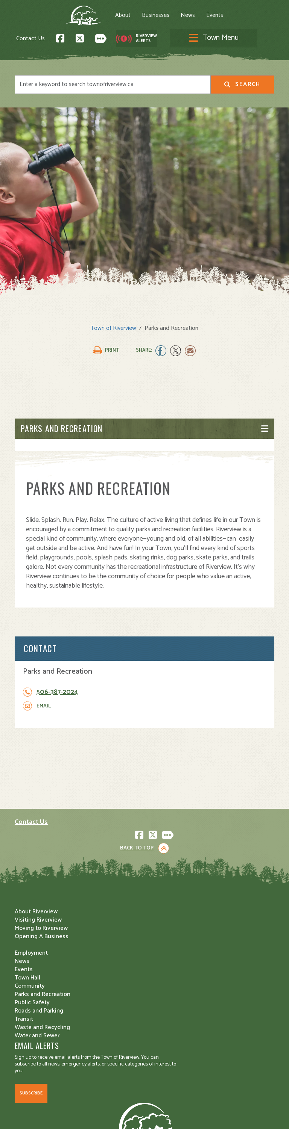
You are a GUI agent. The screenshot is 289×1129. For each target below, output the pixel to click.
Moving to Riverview (41, 976)
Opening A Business (41, 984)
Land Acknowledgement (43, 1105)
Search (242, 85)
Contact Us (83, 40)
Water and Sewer (172, 1018)
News (139, 16)
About (74, 16)
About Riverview (36, 960)
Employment (31, 1001)
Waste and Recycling (177, 1009)
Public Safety (167, 984)
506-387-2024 (57, 693)
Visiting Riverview (38, 968)
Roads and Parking (174, 993)
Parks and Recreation (61, 429)
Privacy (119, 1105)
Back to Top (137, 833)
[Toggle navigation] (225, 18)
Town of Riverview (113, 329)
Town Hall (163, 960)
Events (165, 16)
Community (165, 968)
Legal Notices (91, 1105)
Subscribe (31, 946)
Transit (159, 1001)
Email (44, 707)
